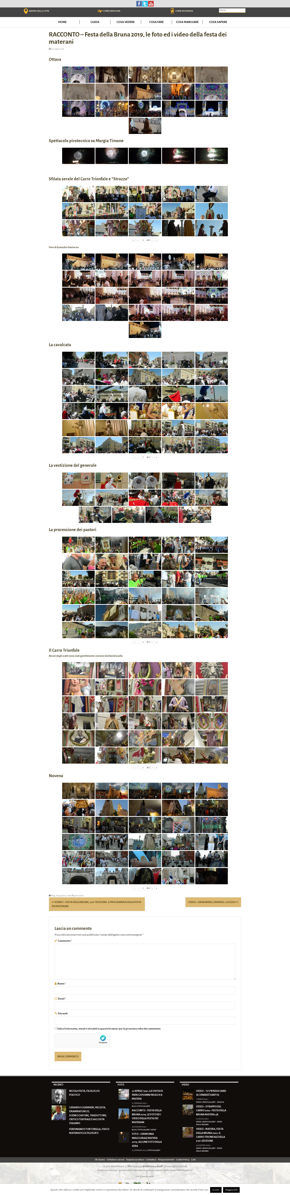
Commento (65, 940)
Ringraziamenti (166, 1159)
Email (62, 998)
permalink (78, 895)
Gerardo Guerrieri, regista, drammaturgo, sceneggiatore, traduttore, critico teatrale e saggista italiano (88, 1115)
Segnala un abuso (135, 1159)
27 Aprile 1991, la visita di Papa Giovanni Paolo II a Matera (147, 1095)
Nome (62, 983)
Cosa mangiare (187, 22)
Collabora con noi (115, 1159)
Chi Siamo (100, 1159)
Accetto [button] (215, 1190)
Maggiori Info (231, 1190)
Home (62, 22)
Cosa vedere (126, 22)
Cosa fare (156, 22)
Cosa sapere (218, 22)
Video (69, 895)
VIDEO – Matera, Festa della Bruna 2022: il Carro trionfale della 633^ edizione (210, 1135)
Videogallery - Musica (213, 1102)
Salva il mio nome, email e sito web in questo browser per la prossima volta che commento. (109, 1028)
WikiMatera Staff (152, 1166)
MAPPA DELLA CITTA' (39, 11)
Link (193, 1159)
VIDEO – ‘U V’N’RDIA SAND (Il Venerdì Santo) (211, 1093)
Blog (53, 895)
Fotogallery (61, 895)
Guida (94, 22)
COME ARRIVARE (111, 11)
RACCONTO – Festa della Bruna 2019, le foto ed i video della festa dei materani (147, 1116)
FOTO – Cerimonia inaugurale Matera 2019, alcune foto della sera (147, 1140)
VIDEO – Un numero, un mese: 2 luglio (213, 902)
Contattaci (151, 1159)
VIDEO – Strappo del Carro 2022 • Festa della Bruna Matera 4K (211, 1110)
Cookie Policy (183, 1159)
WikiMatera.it (118, 1166)
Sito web (63, 1013)
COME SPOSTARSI (184, 11)
